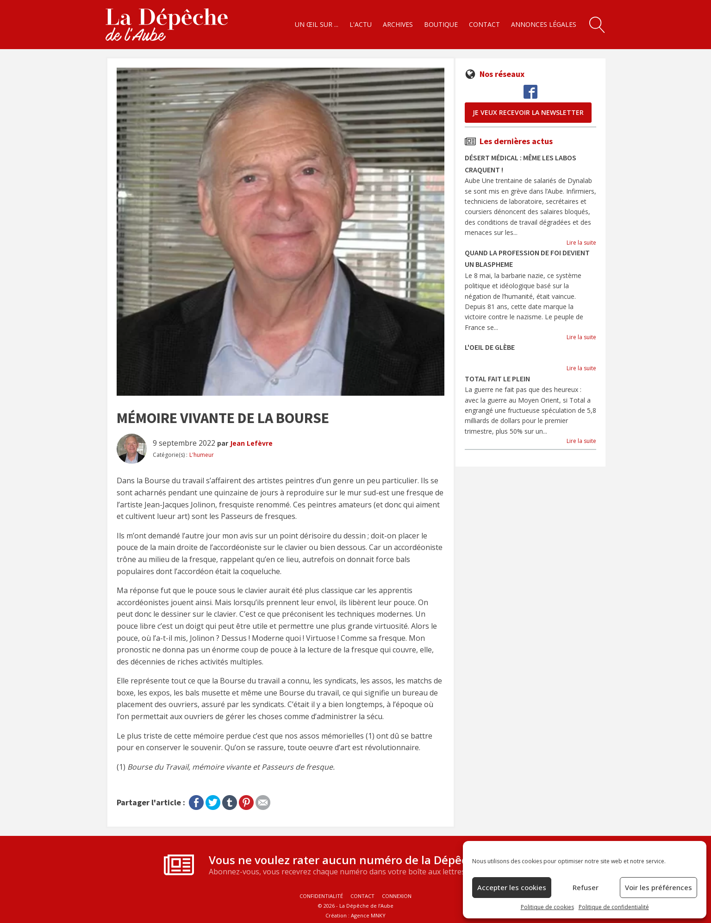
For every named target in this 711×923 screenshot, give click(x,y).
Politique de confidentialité (614, 907)
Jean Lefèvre (251, 443)
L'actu (360, 24)
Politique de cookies (547, 907)
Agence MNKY (368, 915)
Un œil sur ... (316, 24)
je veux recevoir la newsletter (528, 112)
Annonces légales (543, 24)
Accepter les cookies (511, 887)
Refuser (586, 887)
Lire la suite (581, 243)
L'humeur (201, 455)
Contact (484, 24)
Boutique (441, 24)
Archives (398, 24)
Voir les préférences (658, 887)
